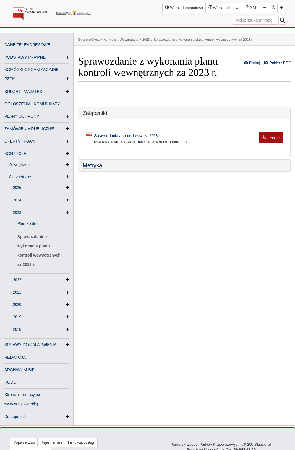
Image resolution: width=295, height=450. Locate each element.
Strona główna (89, 39)
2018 (17, 329)
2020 (17, 304)
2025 (17, 187)
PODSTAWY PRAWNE (25, 57)
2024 (17, 200)
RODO (10, 382)
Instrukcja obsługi (81, 442)
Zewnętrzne (21, 164)
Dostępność (15, 416)
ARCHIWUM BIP (19, 369)
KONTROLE (15, 153)
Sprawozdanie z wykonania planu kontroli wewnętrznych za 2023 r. (39, 250)
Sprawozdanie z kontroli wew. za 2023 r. (188, 135)
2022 (17, 279)
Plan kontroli (28, 223)
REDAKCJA (15, 357)
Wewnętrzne (22, 176)
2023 (17, 212)
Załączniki (95, 113)
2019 (17, 317)
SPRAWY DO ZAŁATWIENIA (30, 344)
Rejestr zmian (51, 442)
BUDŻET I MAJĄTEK (23, 91)
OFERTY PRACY (19, 141)
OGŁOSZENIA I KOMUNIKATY (32, 104)
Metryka (92, 165)
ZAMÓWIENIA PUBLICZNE (29, 128)
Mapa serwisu (24, 442)
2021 (17, 292)
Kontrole (109, 39)
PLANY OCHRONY (21, 116)
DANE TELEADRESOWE (27, 44)
